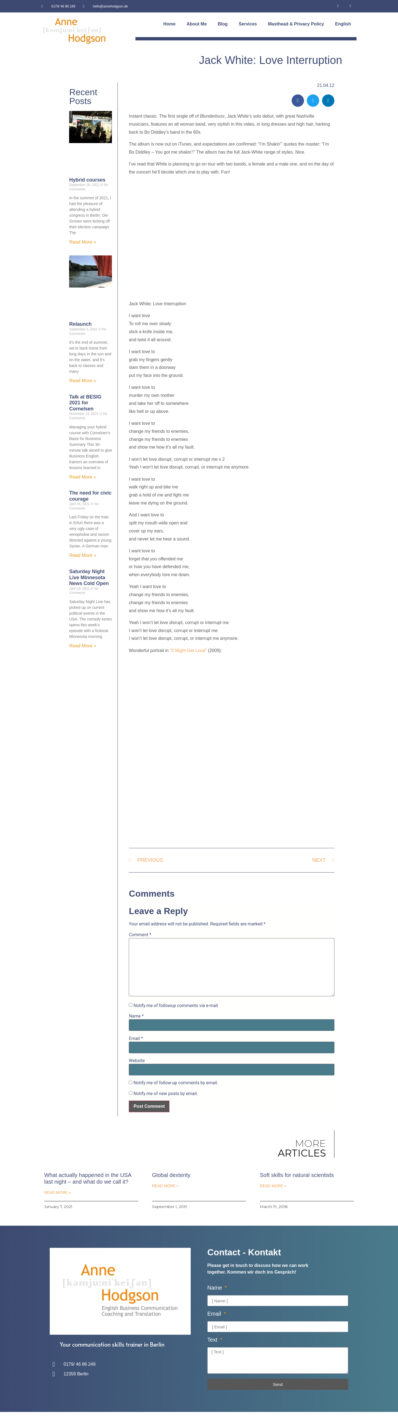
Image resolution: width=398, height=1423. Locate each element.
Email (136, 1038)
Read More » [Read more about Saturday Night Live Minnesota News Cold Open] (82, 645)
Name (136, 1016)
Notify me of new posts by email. (165, 1093)
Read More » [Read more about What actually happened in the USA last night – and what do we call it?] (57, 1192)
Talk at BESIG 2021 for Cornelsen (85, 403)
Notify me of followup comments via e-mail (175, 1005)
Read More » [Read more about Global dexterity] (165, 1186)
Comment (140, 935)
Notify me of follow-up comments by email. (175, 1083)
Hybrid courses (87, 180)
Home (169, 24)
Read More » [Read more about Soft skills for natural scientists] (273, 1186)
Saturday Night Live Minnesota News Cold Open (89, 577)
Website (137, 1061)
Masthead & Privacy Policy (296, 24)
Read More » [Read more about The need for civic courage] (82, 555)
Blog (223, 24)
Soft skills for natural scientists (297, 1175)
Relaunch (80, 324)
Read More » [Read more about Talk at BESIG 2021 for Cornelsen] (82, 477)
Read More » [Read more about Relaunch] (82, 380)
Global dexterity (171, 1175)
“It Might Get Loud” (188, 650)
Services (248, 24)
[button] (298, 100)
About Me (197, 24)
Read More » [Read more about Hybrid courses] (82, 242)
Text (213, 1340)
